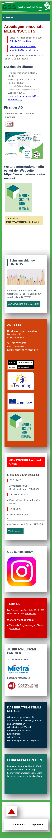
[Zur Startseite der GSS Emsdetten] (26, 7)
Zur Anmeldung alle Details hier (23, 304)
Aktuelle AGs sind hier (20, 41)
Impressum (37, 824)
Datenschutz (18, 824)
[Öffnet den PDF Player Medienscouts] (11, 125)
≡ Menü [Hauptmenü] (8, 17)
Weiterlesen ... (15, 531)
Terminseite (30, 613)
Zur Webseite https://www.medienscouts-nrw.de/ (22, 220)
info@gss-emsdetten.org (26, 350)
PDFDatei (15, 628)
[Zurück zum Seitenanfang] (11, 811)
